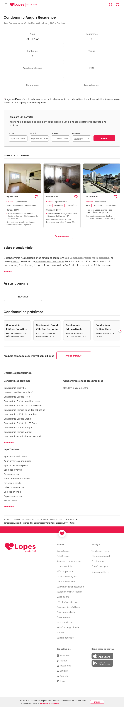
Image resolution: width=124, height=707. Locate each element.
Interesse (76, 133)
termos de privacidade (49, 703)
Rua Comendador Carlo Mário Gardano (87, 257)
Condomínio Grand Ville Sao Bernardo (23, 436)
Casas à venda (11, 474)
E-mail (33, 133)
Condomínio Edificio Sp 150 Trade (20, 423)
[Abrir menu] (6, 4)
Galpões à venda (12, 491)
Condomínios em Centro (75, 387)
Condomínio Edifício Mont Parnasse (22, 401)
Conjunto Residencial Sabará (18, 392)
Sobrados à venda (13, 469)
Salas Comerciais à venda (17, 478)
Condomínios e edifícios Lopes (26, 519)
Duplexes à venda (13, 496)
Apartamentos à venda (15, 456)
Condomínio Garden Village (18, 427)
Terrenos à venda (12, 482)
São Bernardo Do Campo (49, 261)
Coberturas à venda (14, 487)
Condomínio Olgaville (15, 387)
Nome (11, 133)
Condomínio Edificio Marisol (18, 431)
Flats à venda (10, 500)
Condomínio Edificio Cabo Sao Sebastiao (24, 409)
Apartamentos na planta (16, 465)
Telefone (54, 133)
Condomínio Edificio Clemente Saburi (23, 405)
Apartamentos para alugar (17, 460)
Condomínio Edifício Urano (17, 418)
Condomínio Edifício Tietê (17, 396)
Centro (15, 261)
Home (6, 519)
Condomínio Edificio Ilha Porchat (20, 414)
